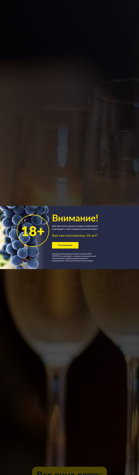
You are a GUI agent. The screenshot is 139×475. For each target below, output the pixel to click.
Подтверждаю (65, 245)
